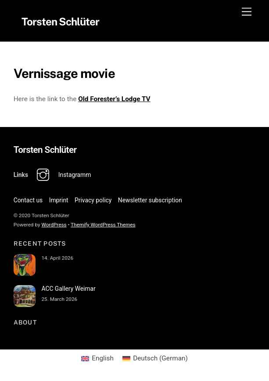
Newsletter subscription (150, 200)
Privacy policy (93, 200)
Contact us (28, 200)
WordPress (53, 225)
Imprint (58, 200)
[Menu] (246, 12)
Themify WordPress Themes (103, 225)
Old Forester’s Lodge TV (114, 99)
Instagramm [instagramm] (61, 174)
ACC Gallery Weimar (68, 288)
